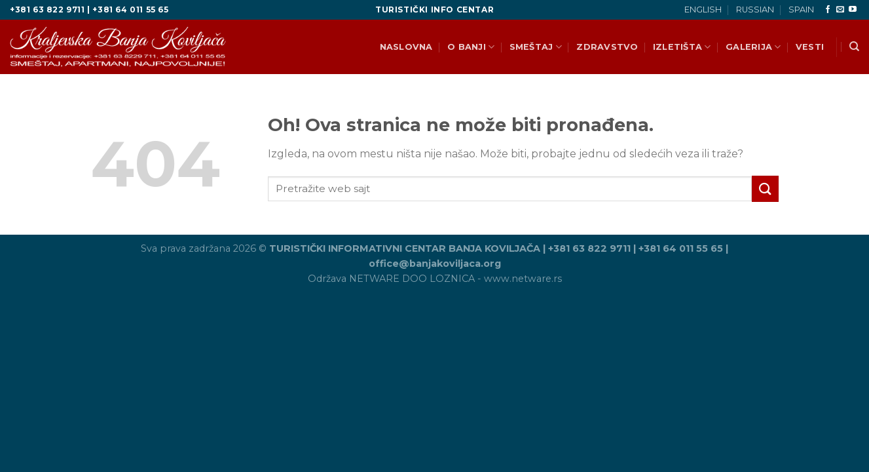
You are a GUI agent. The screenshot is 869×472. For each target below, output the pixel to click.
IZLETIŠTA (682, 47)
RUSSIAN (755, 9)
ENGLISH (703, 9)
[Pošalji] (765, 188)
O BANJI (470, 47)
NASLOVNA (406, 47)
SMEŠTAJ (535, 47)
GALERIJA (753, 47)
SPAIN (801, 9)
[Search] (854, 46)
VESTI (810, 47)
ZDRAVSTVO (607, 47)
